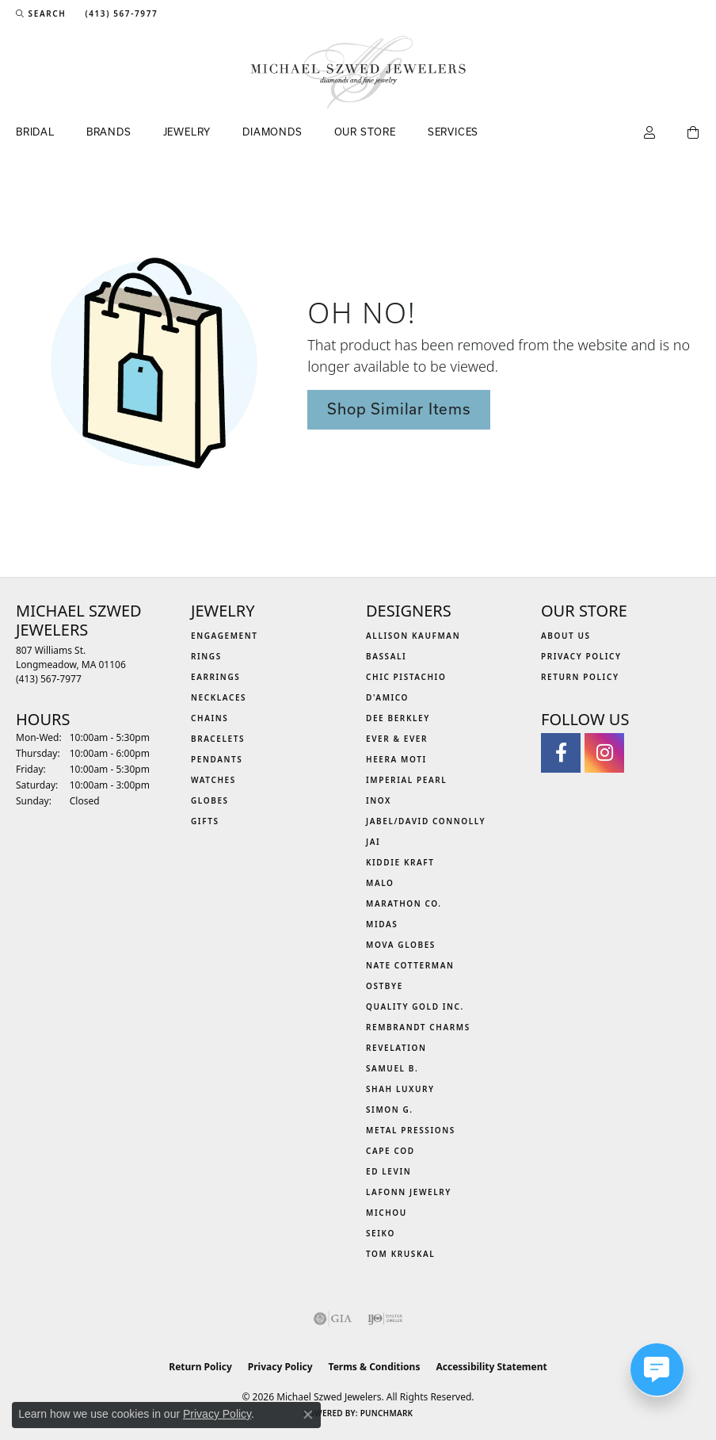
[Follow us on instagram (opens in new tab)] (604, 753)
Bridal (35, 131)
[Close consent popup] (308, 1414)
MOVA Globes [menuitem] (401, 944)
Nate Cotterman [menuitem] (410, 965)
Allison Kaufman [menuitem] (413, 635)
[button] (41, 13)
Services (453, 131)
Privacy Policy (581, 656)
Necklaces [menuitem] (218, 697)
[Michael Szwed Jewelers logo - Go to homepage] (358, 72)
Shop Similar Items (398, 409)
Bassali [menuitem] (386, 656)
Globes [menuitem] (210, 800)
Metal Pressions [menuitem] (410, 1130)
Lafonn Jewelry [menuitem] (408, 1191)
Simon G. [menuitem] (389, 1109)
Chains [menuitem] (209, 718)
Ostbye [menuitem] (384, 985)
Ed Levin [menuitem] (388, 1171)
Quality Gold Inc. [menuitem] (415, 1006)
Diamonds (272, 131)
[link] (120, 13)
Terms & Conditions (375, 1366)
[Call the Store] (49, 679)
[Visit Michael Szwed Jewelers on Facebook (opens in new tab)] (561, 753)
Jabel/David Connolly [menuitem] (426, 821)
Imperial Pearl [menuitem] (406, 779)
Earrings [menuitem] (215, 676)
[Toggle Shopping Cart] (694, 133)
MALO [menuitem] (380, 882)
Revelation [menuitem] (396, 1047)
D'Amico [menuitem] (387, 697)
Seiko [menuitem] (380, 1233)
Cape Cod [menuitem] (390, 1150)
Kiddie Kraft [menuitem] (400, 862)
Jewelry (187, 131)
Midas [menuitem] (382, 924)
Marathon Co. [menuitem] (404, 903)
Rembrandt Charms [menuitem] (418, 1027)
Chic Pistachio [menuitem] (406, 676)
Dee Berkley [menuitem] (398, 718)
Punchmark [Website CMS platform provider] (386, 1413)
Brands (108, 131)
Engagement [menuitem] (224, 635)
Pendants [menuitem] (216, 759)
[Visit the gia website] (333, 1319)
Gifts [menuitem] (205, 821)
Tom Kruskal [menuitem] (400, 1253)
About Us (566, 635)
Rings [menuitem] (206, 656)
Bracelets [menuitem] (218, 738)
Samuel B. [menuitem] (392, 1068)
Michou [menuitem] (386, 1212)
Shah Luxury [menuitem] (400, 1088)
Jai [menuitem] (373, 841)
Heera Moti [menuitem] (396, 759)
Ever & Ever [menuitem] (397, 738)
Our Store (365, 131)
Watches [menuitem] (213, 779)
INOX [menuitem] (378, 800)
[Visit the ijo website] (385, 1319)
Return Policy (580, 676)
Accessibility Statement (491, 1366)
